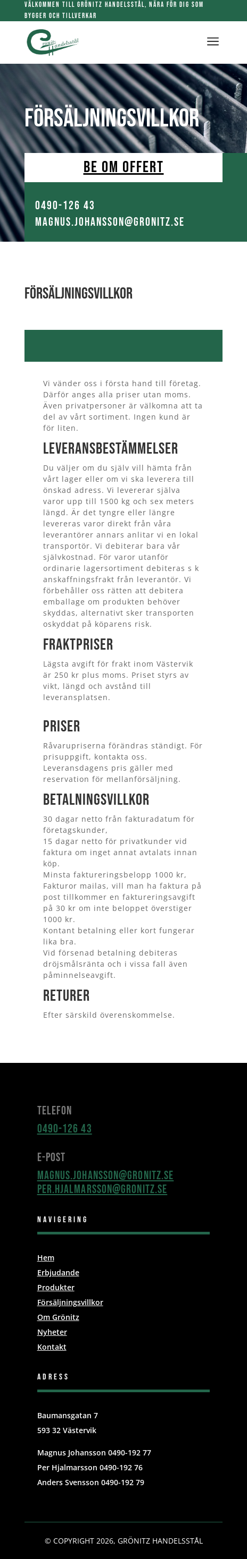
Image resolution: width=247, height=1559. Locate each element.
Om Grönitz (58, 1317)
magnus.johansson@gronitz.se (105, 1176)
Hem (45, 1258)
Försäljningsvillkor (70, 1302)
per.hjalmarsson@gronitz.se (102, 1189)
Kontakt (52, 1347)
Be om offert (124, 167)
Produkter (56, 1287)
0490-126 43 (64, 1129)
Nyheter (52, 1332)
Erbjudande (58, 1272)
